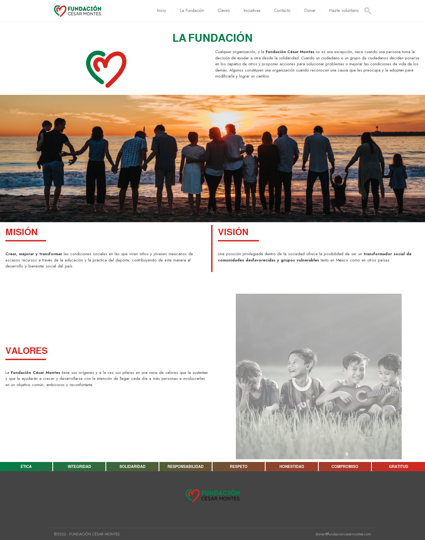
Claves (224, 10)
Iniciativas (251, 10)
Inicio (161, 10)
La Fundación (192, 10)
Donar (309, 10)
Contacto (282, 10)
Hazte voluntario (344, 10)
